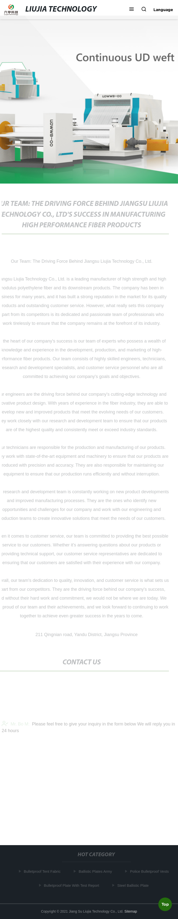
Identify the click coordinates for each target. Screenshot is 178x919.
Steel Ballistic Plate (133, 885)
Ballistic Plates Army (95, 871)
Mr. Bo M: (16, 725)
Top (165, 904)
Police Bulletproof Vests (150, 871)
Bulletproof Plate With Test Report (72, 885)
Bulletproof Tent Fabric (42, 871)
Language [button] (163, 9)
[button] (131, 9)
